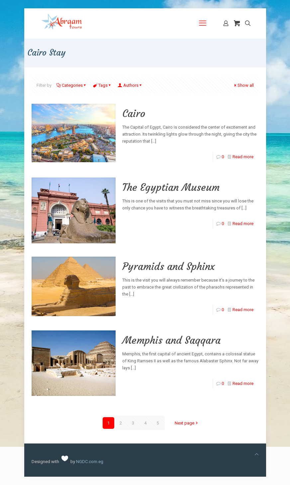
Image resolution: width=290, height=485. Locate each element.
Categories (71, 85)
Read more (243, 156)
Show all (243, 85)
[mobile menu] (202, 23)
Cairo (133, 113)
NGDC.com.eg (89, 461)
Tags (102, 85)
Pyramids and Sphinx (168, 266)
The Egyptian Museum (171, 187)
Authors (130, 85)
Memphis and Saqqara (171, 340)
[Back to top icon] (256, 454)
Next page (187, 423)
